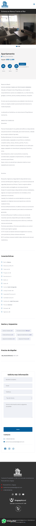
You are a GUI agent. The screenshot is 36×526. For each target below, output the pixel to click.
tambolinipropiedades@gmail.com (14, 442)
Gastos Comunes (7, 330)
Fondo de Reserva (8, 334)
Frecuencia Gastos (23, 330)
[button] (16, 46)
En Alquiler (22, 64)
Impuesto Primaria (24, 339)
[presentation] (15, 422)
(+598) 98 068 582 (10, 439)
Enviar (18, 429)
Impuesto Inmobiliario (9, 339)
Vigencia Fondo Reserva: (24, 334)
